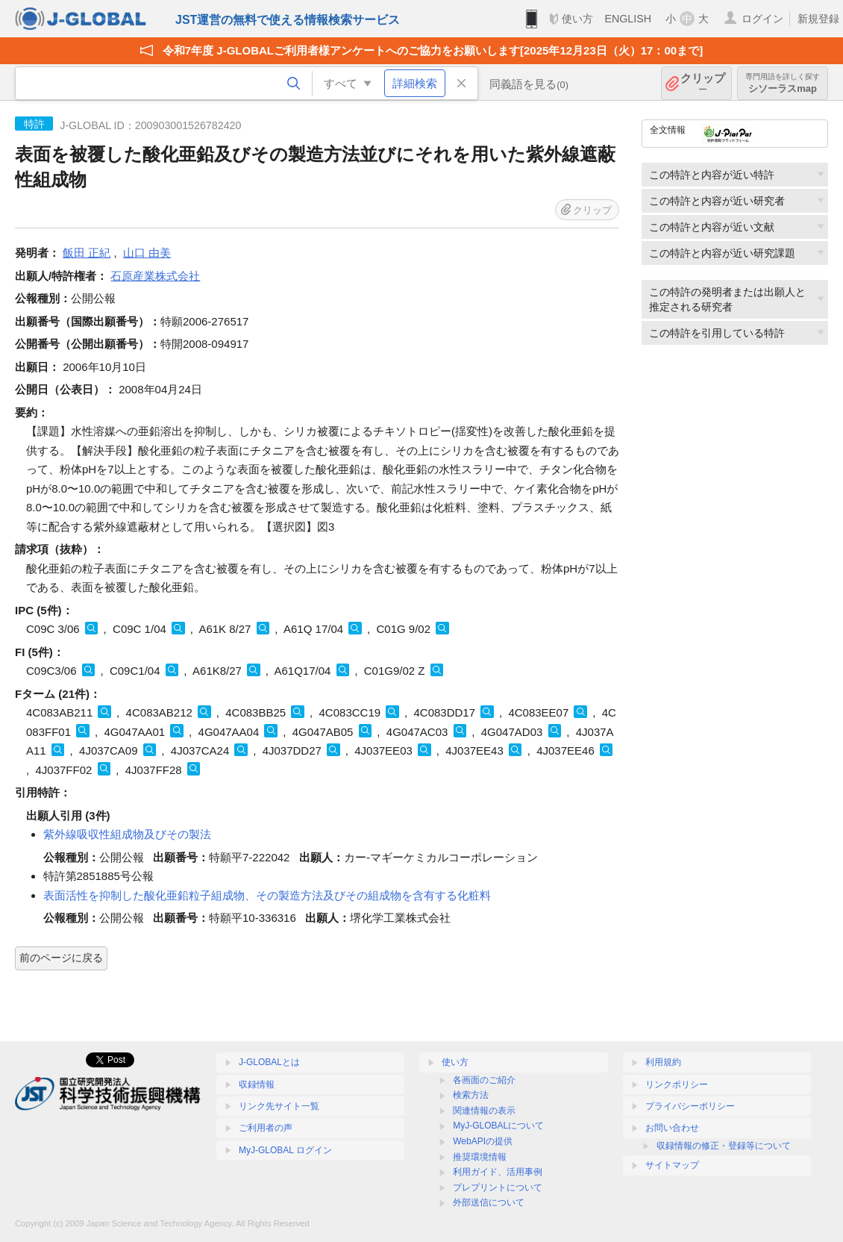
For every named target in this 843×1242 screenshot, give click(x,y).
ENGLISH (627, 19)
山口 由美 (147, 252)
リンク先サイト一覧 (279, 1106)
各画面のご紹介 (484, 1080)
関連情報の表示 (484, 1110)
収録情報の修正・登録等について (723, 1145)
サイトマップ (672, 1165)
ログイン (762, 19)
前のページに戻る (61, 958)
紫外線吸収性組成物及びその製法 (127, 834)
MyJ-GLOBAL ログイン (285, 1150)
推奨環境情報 (480, 1157)
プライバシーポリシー (690, 1106)
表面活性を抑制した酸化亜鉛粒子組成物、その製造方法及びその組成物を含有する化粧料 (267, 895)
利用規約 (663, 1062)
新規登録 (818, 19)
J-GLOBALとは (269, 1062)
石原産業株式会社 (155, 275)
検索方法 (471, 1095)
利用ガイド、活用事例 (497, 1172)
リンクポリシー (676, 1084)
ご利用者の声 (265, 1128)
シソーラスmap (782, 83)
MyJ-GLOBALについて (498, 1125)
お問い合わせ (672, 1128)
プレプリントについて (497, 1187)
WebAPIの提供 (483, 1141)
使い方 (577, 19)
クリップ (702, 83)
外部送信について (488, 1202)
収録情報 (257, 1084)
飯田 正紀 (86, 252)
